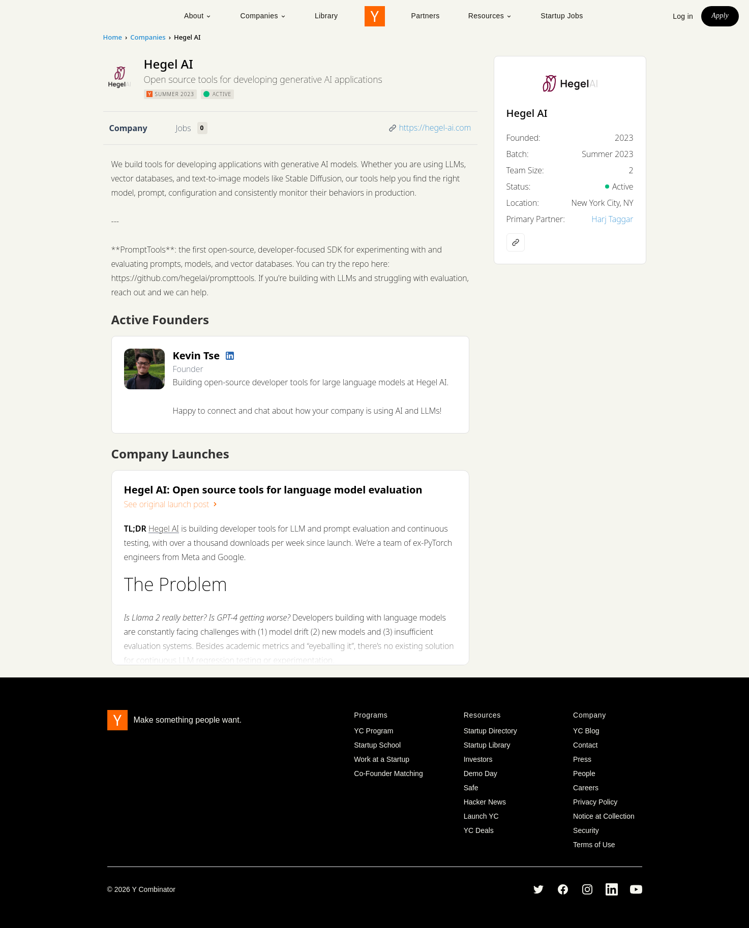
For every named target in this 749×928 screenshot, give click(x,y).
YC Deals (479, 830)
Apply (720, 15)
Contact (585, 745)
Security (586, 830)
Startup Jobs (562, 16)
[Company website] (515, 242)
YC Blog (586, 731)
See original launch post (172, 504)
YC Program (373, 731)
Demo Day (480, 773)
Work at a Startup (381, 759)
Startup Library (487, 745)
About (198, 16)
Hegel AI (163, 528)
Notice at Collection (604, 816)
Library (326, 16)
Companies (263, 16)
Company (128, 128)
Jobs (183, 128)
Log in (683, 16)
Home (112, 37)
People (584, 773)
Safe (471, 788)
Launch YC (481, 816)
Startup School (377, 745)
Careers (585, 788)
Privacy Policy (595, 802)
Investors (478, 759)
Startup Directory (490, 731)
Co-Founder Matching (388, 773)
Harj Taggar (612, 219)
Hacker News (485, 802)
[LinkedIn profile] (230, 356)
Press (582, 759)
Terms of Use (594, 845)
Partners (425, 16)
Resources (490, 16)
